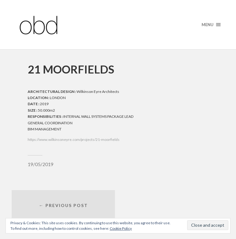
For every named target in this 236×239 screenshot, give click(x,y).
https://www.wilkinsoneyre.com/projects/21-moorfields (74, 139)
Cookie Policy (121, 228)
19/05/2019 (40, 164)
